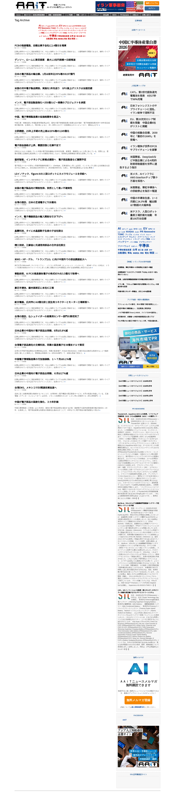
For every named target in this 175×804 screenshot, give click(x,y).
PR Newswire (124, 15)
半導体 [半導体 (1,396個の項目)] (53, 35)
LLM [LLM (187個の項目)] (73, 26)
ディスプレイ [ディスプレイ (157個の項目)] (72, 30)
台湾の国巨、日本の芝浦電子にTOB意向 (35, 202)
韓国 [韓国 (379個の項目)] (73, 39)
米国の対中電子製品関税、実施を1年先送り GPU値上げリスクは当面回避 (53, 88)
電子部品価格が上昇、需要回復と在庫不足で (38, 145)
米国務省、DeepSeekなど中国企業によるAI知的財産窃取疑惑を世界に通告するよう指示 (138, 175)
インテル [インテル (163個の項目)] (66, 28)
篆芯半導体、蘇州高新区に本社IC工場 (34, 287)
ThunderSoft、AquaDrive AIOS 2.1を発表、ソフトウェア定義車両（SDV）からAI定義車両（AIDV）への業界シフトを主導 (138, 428)
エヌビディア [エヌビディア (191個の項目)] (123, 250)
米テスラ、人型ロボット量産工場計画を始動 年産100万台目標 (143, 228)
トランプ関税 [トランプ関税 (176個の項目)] (145, 252)
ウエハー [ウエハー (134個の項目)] (77, 28)
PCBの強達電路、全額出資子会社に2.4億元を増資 (40, 45)
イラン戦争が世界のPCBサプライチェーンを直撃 (143, 160)
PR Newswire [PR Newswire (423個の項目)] (44, 28)
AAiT (125, 733)
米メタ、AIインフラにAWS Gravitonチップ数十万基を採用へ (144, 190)
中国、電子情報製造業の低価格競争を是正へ (38, 116)
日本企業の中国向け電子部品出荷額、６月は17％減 (41, 373)
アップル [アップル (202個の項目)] (60, 28)
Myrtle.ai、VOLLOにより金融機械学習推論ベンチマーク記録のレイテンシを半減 (138, 517)
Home (18, 15)
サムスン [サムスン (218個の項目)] (44, 30)
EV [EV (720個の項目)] (60, 25)
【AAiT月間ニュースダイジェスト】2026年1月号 (135, 404)
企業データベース (138, 43)
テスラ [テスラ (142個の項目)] (65, 30)
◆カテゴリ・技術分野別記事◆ (34, 15)
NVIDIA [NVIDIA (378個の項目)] (78, 26)
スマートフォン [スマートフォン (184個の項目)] (53, 30)
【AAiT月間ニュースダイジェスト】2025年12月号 (135, 409)
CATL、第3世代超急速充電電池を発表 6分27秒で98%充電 (143, 108)
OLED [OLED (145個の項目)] (84, 26)
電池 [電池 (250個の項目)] (69, 39)
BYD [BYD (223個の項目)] (53, 26)
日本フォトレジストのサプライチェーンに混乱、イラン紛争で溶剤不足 (143, 122)
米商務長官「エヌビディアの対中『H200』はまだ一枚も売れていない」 (138, 286)
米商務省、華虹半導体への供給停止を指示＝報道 (143, 202)
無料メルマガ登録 (138, 713)
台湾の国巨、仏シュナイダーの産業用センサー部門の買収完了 (47, 316)
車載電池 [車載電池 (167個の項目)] (61, 39)
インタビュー (94, 15)
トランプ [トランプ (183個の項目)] (80, 30)
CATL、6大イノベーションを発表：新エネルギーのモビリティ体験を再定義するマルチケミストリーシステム (138, 604)
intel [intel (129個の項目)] (70, 26)
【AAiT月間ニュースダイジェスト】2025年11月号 (135, 413)
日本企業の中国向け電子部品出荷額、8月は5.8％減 (41, 330)
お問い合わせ (146, 15)
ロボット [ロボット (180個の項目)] (46, 36)
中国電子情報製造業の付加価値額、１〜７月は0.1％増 (43, 359)
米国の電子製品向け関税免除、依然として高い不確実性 (43, 188)
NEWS (114, 15)
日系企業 (106, 15)
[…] (137, 511)
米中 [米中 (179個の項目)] (84, 36)
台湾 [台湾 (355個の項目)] (71, 36)
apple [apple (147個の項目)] (49, 26)
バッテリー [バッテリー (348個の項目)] (54, 33)
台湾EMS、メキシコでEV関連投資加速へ (36, 387)
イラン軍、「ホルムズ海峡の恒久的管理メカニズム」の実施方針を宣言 (138, 298)
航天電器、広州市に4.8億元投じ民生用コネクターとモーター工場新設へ (52, 302)
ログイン (152, 8)
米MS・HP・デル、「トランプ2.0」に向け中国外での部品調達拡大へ (51, 259)
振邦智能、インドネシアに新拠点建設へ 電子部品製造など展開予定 (50, 159)
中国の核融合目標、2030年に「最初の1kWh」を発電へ (143, 149)
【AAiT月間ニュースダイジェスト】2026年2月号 (135, 399)
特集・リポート (81, 15)
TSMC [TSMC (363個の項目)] (53, 28)
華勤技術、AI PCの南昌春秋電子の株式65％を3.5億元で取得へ (47, 273)
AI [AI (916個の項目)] (40, 25)
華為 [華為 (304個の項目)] (55, 39)
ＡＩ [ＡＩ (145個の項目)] (77, 39)
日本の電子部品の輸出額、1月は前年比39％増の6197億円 (45, 74)
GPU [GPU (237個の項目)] (64, 26)
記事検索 (138, 28)
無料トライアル (152, 3)
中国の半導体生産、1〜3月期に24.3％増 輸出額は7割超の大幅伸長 (143, 214)
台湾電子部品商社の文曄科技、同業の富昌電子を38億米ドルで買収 (49, 344)
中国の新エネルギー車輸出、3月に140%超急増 (134, 304)
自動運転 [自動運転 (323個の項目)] (49, 39)
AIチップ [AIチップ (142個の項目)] (44, 26)
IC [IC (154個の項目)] (67, 26)
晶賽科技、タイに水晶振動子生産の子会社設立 (39, 230)
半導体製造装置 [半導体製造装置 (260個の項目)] (63, 36)
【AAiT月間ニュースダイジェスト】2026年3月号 (135, 394)
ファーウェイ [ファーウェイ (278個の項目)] (124, 259)
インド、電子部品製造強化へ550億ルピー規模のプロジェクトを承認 (50, 102)
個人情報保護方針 (137, 720)
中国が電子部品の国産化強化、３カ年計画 (36, 401)
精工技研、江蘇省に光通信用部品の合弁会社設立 (40, 245)
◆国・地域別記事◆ (54, 15)
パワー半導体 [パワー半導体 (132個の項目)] (63, 33)
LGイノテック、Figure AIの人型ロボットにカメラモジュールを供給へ (51, 173)
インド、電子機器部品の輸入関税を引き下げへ (39, 216)
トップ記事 (69, 15)
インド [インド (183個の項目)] (72, 28)
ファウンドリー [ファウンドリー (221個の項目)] (73, 33)
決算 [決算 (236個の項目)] (80, 36)
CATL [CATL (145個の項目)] (57, 26)
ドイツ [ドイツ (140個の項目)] (47, 33)
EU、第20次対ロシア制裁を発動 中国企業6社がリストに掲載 (143, 135)
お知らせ (135, 15)
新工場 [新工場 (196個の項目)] (76, 36)
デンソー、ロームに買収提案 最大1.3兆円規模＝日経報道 (45, 59)
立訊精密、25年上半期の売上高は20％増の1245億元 (42, 131)
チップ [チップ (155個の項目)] (61, 30)
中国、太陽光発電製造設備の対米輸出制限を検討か (136, 292)
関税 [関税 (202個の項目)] (65, 39)
